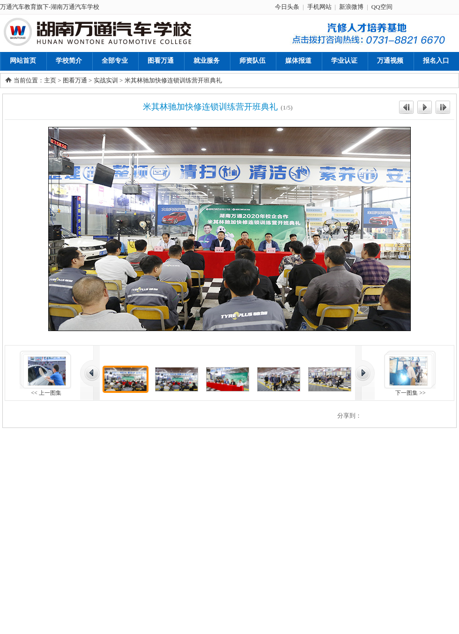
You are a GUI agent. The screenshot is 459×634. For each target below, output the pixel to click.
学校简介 (69, 60)
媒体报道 (298, 60)
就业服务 (206, 60)
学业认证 (344, 60)
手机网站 (319, 6)
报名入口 (436, 60)
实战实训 (106, 80)
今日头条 (287, 6)
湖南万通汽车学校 (75, 6)
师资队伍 (252, 60)
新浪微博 (351, 6)
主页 (50, 80)
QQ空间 (381, 6)
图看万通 (161, 60)
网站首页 (23, 60)
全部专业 (115, 60)
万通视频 (390, 60)
